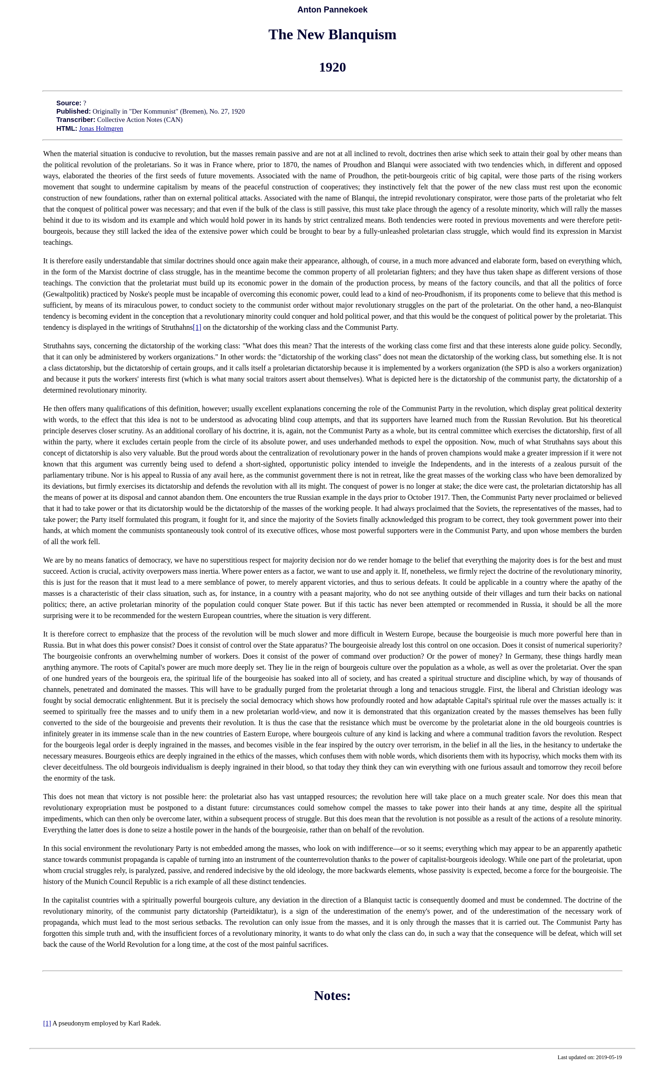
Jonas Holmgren (101, 128)
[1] (197, 327)
